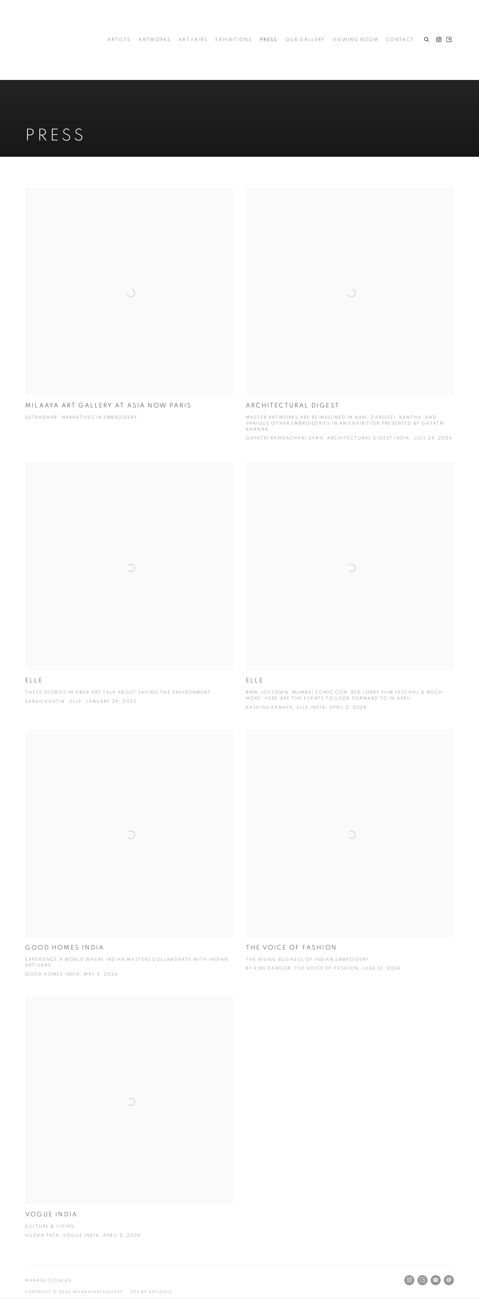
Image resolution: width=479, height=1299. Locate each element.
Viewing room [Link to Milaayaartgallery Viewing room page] (355, 39)
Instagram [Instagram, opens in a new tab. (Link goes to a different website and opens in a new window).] (439, 40)
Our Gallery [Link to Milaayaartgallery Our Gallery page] (305, 39)
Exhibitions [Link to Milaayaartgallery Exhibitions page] (233, 39)
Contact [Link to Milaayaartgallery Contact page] (400, 39)
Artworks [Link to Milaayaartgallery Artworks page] (154, 39)
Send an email (449, 1280)
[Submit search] (427, 38)
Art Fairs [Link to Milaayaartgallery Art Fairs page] (193, 39)
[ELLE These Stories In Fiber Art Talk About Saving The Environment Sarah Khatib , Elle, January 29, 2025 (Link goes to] (129, 599)
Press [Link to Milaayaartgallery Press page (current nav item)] (268, 39)
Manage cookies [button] (48, 1281)
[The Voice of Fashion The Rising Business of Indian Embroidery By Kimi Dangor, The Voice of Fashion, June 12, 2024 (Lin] (350, 866)
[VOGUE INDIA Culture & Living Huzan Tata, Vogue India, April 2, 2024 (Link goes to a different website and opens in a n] (129, 1132)
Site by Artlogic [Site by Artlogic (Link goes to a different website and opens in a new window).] (151, 1292)
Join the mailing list (436, 1280)
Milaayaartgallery (56, 40)
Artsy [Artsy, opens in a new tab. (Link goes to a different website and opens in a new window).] (449, 40)
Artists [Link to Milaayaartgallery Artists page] (119, 39)
